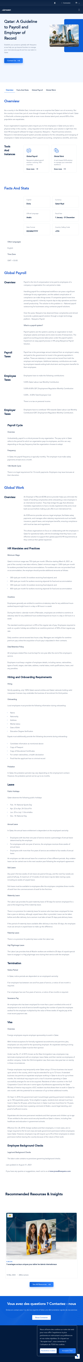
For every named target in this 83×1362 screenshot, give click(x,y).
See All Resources (40, 1284)
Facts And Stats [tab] (23, 90)
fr (76, 3)
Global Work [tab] (51, 90)
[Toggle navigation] (79, 9)
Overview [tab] (9, 90)
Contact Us (11, 61)
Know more (30, 169)
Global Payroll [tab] (37, 90)
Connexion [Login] (65, 3)
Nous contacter (41, 1318)
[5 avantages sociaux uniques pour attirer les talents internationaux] (41, 1245)
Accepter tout (67, 1350)
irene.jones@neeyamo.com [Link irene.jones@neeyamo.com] (60, 1171)
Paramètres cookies (48, 1350)
